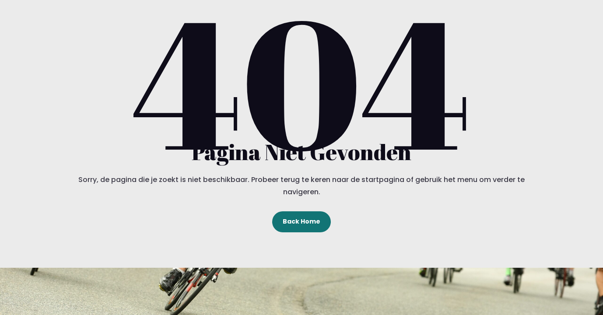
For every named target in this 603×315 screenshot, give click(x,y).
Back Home (301, 221)
